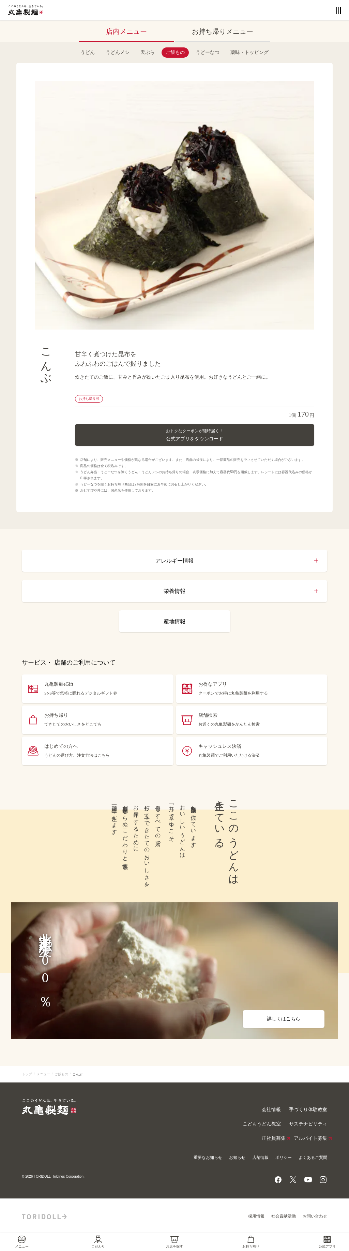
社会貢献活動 (283, 1216)
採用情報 (256, 1216)
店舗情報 (260, 1157)
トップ (27, 1074)
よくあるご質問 (313, 1157)
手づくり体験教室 (308, 1109)
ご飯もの (175, 52)
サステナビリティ (308, 1123)
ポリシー (283, 1157)
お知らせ (237, 1157)
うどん (87, 52)
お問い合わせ (315, 1216)
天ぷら (147, 52)
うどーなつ (207, 52)
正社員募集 (274, 1138)
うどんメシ (118, 52)
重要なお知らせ (208, 1157)
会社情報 (271, 1109)
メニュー (43, 1074)
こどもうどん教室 (262, 1123)
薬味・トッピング (249, 52)
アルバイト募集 (310, 1138)
